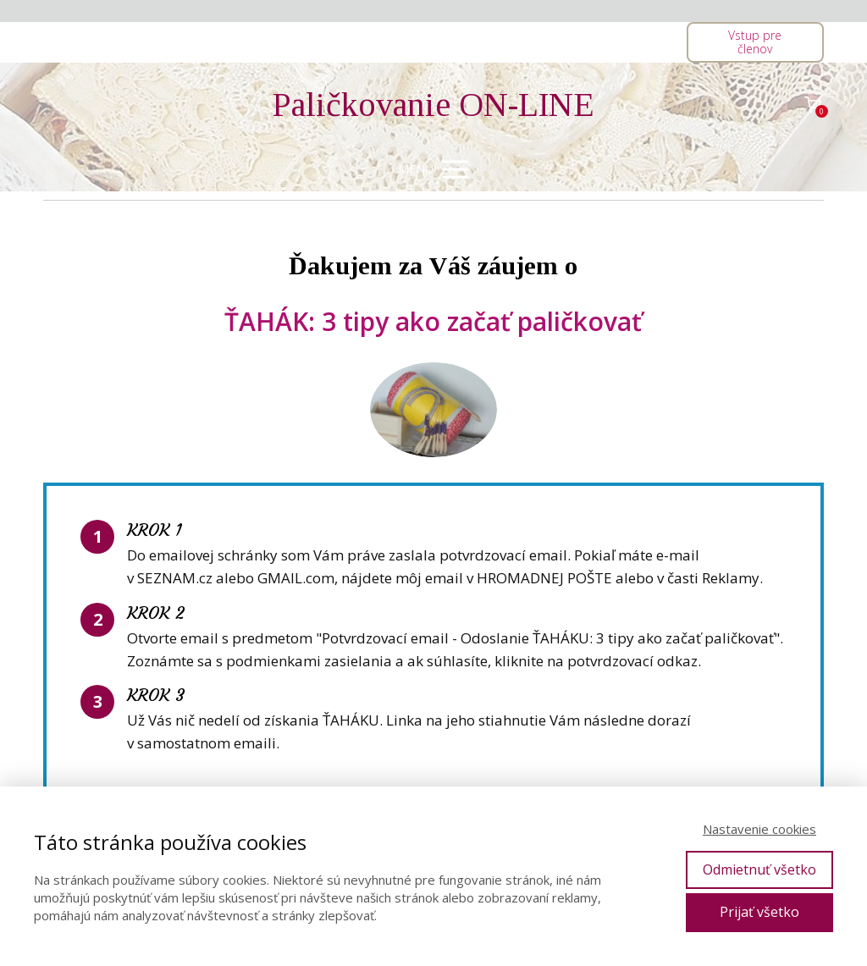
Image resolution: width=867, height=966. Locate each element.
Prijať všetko (759, 912)
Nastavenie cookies (759, 828)
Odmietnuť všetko (759, 869)
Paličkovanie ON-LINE (433, 105)
